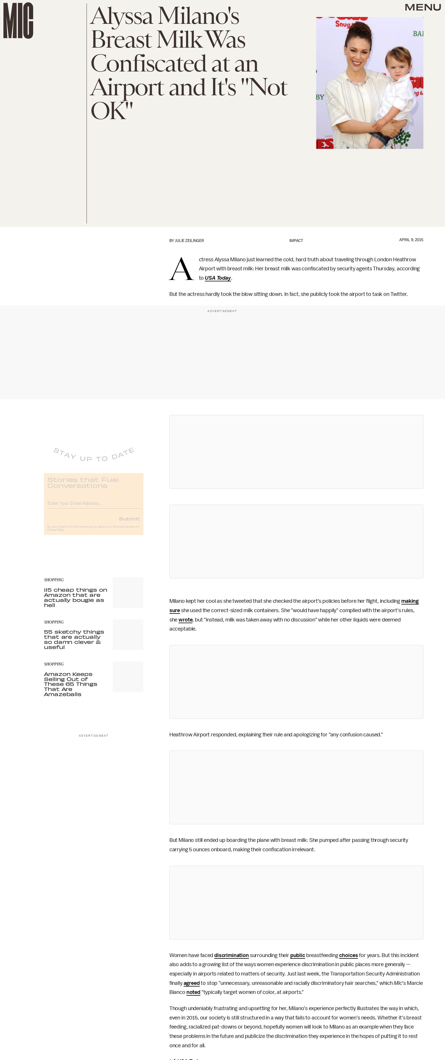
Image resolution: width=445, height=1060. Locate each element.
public (297, 955)
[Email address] (93, 507)
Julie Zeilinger (189, 241)
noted (193, 992)
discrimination (231, 955)
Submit (129, 523)
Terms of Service (123, 531)
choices (348, 955)
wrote (185, 620)
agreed (192, 983)
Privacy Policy (55, 534)
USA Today (218, 278)
